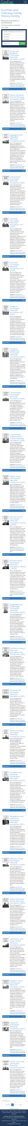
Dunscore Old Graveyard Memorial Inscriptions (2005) (17, 693)
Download (14, 89)
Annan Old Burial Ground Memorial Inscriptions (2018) (17, 97)
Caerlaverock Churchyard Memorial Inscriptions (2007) (17, 180)
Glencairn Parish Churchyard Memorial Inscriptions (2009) (17, 862)
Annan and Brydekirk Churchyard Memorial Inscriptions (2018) (17, 55)
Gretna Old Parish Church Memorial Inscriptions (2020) (17, 901)
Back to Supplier (5, 27)
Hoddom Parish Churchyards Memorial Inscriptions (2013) (17, 984)
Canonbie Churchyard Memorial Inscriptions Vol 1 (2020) (16, 223)
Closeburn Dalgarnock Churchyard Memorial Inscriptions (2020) (17, 353)
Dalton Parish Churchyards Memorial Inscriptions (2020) (17, 479)
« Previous (7, 1104)
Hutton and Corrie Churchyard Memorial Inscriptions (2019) (17, 1064)
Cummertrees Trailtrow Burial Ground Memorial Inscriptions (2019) (17, 437)
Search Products (13, 1111)
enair (7, 2)
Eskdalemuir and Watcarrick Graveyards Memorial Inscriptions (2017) (17, 820)
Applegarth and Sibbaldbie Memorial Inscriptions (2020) (17, 138)
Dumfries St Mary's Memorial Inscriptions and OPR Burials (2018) (17, 651)
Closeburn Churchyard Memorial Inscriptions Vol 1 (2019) (16, 310)
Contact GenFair (6, 1112)
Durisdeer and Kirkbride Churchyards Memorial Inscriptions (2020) (17, 776)
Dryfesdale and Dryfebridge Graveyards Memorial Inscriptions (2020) (17, 608)
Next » (21, 1104)
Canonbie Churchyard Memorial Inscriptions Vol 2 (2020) (17, 266)
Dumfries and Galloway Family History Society (11, 13)
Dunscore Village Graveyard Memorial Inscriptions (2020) (17, 733)
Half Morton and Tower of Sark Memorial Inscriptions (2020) (17, 942)
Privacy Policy (17, 1112)
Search (22, 43)
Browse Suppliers (22, 1111)
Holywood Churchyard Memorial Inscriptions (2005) (17, 1026)
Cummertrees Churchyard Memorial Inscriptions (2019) (17, 396)
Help (12, 1112)
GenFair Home (4, 1111)
